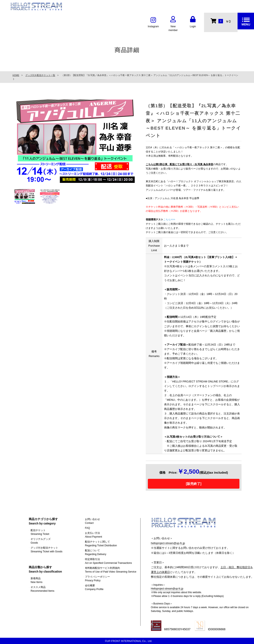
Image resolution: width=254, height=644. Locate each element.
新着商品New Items (36, 580)
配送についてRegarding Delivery (95, 552)
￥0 (220, 20)
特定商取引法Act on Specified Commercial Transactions (108, 561)
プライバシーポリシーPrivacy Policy (97, 578)
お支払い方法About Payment (93, 535)
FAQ (87, 528)
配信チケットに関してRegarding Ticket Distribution (101, 543)
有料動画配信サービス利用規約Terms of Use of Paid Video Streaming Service (110, 570)
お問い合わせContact (92, 521)
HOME (15, 75)
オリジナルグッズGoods (41, 541)
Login (193, 22)
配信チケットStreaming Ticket (40, 532)
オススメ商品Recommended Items (42, 589)
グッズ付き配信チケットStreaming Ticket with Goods (46, 549)
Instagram (153, 22)
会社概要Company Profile (94, 587)
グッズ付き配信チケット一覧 (40, 75)
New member (173, 24)
